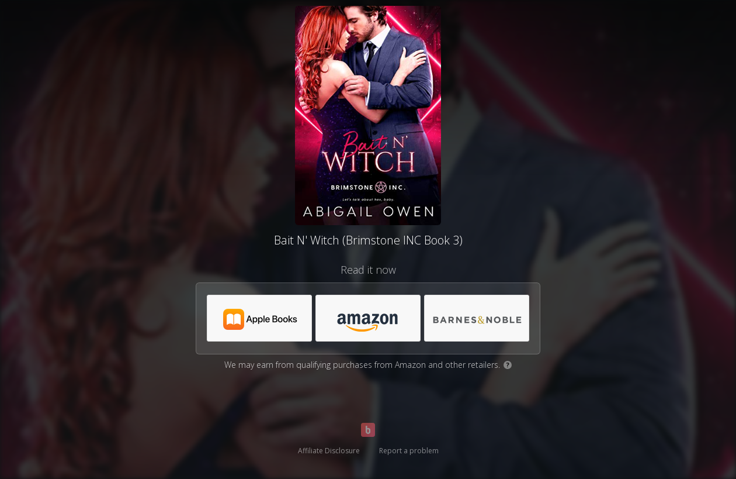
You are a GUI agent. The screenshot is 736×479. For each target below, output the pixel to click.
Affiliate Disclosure (329, 451)
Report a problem (409, 451)
